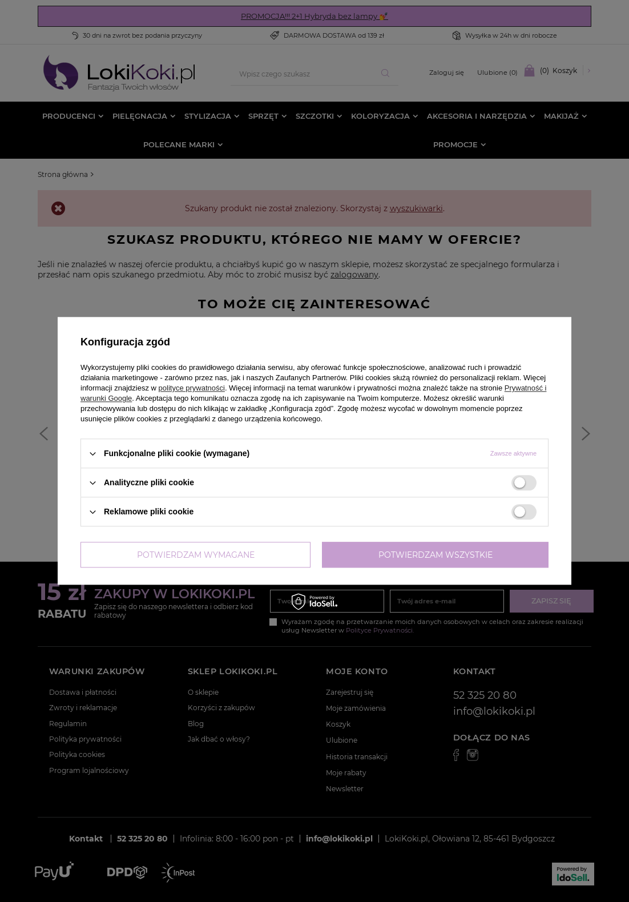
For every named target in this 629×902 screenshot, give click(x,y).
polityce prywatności (192, 388)
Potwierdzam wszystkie (435, 555)
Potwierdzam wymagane (196, 555)
